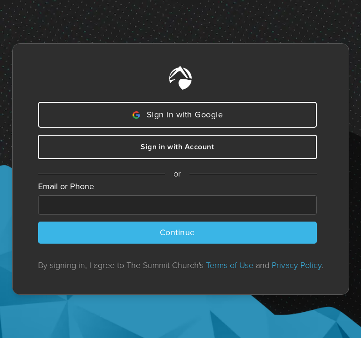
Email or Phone (66, 186)
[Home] (180, 78)
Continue (177, 232)
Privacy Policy (297, 265)
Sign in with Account (177, 146)
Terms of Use (229, 265)
